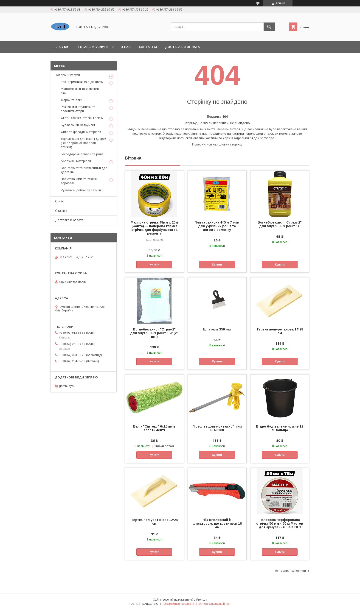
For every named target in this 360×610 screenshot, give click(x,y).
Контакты (148, 47)
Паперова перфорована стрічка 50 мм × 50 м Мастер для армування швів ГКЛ (279, 523)
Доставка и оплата (182, 47)
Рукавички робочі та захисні (81, 190)
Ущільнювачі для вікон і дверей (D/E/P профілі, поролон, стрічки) (83, 143)
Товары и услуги (93, 47)
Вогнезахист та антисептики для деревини (84, 170)
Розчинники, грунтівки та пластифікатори (78, 109)
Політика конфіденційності (213, 603)
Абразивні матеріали (76, 161)
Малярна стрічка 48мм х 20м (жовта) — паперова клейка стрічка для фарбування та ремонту (154, 228)
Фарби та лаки (71, 100)
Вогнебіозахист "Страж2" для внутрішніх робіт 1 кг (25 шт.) (154, 333)
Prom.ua (201, 599)
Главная (62, 47)
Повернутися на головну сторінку (217, 144)
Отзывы (61, 211)
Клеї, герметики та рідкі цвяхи (82, 82)
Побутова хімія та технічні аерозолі (79, 181)
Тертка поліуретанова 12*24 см (154, 521)
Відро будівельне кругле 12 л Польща (279, 428)
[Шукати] (269, 26)
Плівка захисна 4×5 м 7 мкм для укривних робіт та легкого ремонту (216, 226)
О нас (126, 47)
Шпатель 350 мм (217, 329)
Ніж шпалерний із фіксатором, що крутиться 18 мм (217, 523)
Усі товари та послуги (290, 570)
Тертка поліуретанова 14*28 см (279, 331)
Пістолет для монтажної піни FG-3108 (217, 428)
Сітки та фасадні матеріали (81, 132)
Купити (154, 264)
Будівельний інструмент (78, 125)
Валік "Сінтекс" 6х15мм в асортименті (154, 428)
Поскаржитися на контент (177, 603)
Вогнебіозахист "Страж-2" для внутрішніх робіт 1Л (280, 224)
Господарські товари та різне (82, 154)
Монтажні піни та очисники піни (80, 91)
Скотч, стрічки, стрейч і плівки (82, 118)
